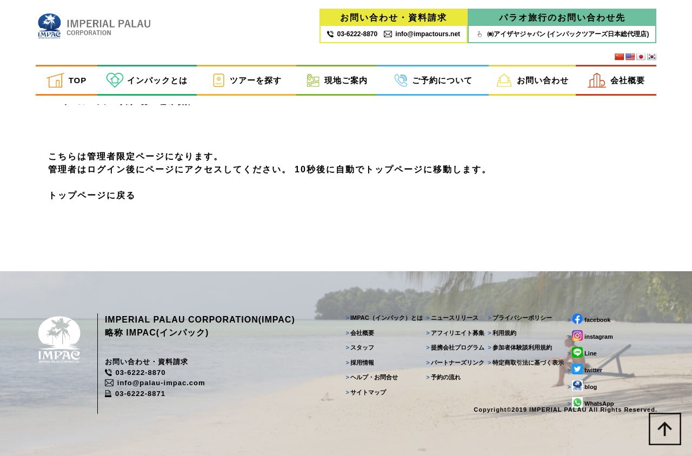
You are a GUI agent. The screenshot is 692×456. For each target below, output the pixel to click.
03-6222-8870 (135, 372)
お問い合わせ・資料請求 (393, 17)
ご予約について (433, 80)
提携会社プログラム (455, 347)
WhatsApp (590, 402)
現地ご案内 (337, 80)
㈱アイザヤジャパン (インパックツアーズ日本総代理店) (562, 34)
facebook (588, 318)
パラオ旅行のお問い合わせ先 (562, 17)
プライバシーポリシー (520, 317)
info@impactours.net (422, 34)
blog (582, 385)
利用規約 (502, 333)
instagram (590, 335)
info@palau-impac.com (155, 383)
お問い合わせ (532, 80)
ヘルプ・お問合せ (371, 377)
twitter (584, 369)
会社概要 (616, 80)
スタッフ (359, 347)
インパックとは (147, 80)
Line (581, 352)
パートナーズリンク (455, 362)
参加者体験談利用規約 (520, 347)
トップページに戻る (92, 195)
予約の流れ (443, 377)
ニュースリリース (452, 317)
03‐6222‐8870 (352, 34)
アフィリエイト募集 (455, 333)
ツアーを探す (246, 80)
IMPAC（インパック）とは (383, 317)
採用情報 (359, 362)
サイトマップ (365, 392)
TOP (66, 80)
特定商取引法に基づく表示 (526, 362)
